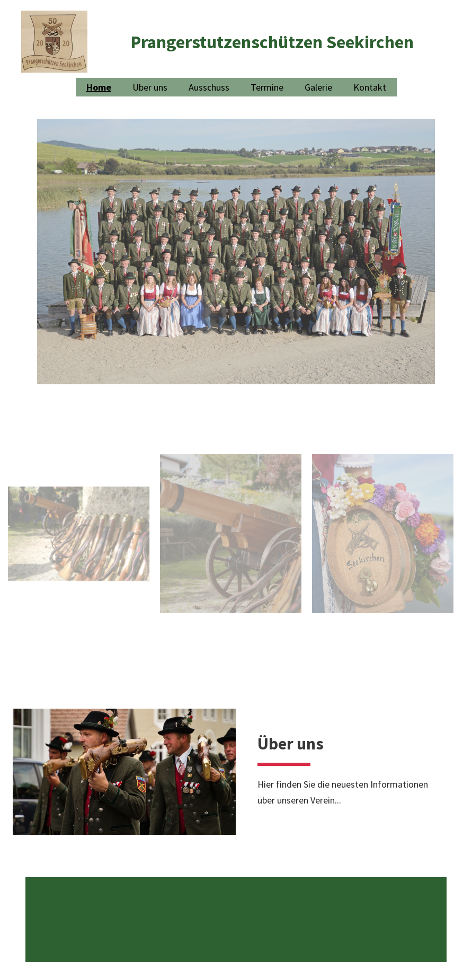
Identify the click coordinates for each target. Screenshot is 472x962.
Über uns (149, 87)
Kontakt (369, 87)
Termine (267, 87)
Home (98, 87)
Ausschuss (209, 87)
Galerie (318, 87)
